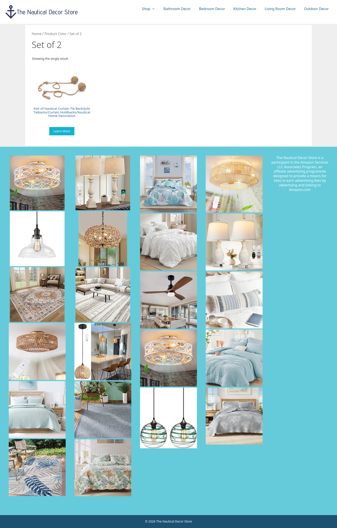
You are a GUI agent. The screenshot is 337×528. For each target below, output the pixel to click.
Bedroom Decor (212, 8)
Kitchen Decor (244, 8)
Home (36, 33)
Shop (150, 8)
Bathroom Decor (177, 8)
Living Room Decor (280, 8)
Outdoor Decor (316, 8)
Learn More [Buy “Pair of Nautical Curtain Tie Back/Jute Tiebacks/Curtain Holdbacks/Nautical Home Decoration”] (62, 131)
